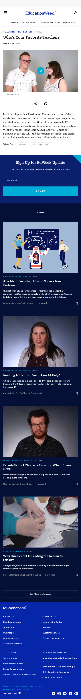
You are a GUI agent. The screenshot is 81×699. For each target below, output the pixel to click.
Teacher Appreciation (40, 145)
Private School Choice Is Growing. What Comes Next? (37, 467)
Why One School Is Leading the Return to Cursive (33, 558)
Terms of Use (9, 689)
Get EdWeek (9, 652)
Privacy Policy (23, 689)
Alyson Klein (9, 393)
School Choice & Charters (18, 460)
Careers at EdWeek (12, 643)
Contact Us (49, 616)
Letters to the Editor (52, 622)
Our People (8, 633)
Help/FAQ (47, 627)
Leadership (13, 23)
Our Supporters (10, 638)
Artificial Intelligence (16, 277)
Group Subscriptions (13, 669)
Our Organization (12, 622)
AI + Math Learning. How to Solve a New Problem (32, 283)
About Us (8, 616)
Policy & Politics (30, 23)
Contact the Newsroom (53, 638)
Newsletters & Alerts (13, 663)
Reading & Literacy (14, 551)
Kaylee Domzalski (12, 575)
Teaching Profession (17, 32)
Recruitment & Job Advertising (58, 667)
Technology (69, 23)
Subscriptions (10, 658)
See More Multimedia (40, 594)
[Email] (40, 180)
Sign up (40, 191)
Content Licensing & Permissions (19, 674)
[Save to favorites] (77, 304)
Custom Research (52, 677)
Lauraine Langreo (12, 303)
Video (39, 32)
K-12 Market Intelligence (55, 672)
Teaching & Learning (50, 23)
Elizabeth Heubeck (32, 575)
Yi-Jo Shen (28, 303)
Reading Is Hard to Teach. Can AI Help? (31, 375)
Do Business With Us (54, 652)
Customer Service (51, 633)
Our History (8, 627)
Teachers (22, 145)
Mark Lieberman (11, 484)
